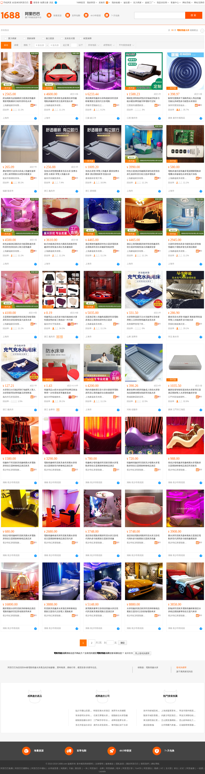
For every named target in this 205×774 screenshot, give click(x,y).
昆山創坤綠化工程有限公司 (191, 720)
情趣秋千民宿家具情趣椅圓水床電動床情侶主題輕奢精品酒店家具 (19, 464)
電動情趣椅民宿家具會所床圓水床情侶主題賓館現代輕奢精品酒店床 (60, 464)
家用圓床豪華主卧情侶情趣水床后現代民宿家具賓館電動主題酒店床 (101, 610)
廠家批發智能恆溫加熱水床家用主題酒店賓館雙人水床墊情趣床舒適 (184, 391)
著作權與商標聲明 (85, 764)
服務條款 (109, 764)
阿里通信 (148, 768)
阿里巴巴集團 (7, 768)
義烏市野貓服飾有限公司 (53, 397)
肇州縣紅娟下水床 (119, 725)
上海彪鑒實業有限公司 (171, 710)
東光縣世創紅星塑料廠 (153, 720)
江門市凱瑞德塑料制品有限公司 (177, 397)
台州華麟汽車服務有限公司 (173, 725)
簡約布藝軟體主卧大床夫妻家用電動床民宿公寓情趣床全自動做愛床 (101, 391)
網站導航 (155, 764)
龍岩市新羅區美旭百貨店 (12, 178)
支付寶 (169, 768)
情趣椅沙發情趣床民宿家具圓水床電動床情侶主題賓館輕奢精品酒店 (101, 464)
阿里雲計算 (127, 768)
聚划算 (78, 768)
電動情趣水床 (152, 667)
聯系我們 (145, 764)
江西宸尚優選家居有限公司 (136, 105)
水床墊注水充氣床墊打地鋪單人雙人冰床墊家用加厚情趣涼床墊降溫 (19, 391)
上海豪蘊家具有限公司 (12, 105)
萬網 (156, 768)
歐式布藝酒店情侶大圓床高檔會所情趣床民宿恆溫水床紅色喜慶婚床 (60, 245)
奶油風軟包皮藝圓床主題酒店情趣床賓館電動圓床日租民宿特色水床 (19, 99)
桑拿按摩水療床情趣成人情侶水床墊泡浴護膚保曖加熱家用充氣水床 (143, 391)
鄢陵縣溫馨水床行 (84, 720)
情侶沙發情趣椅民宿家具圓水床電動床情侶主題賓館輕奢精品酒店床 (19, 537)
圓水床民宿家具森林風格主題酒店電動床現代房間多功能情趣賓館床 (184, 537)
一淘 (85, 768)
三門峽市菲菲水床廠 (102, 720)
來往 (176, 768)
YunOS (138, 768)
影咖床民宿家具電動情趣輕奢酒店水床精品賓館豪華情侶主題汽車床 (184, 610)
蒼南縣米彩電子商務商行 (94, 178)
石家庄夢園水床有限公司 (104, 715)
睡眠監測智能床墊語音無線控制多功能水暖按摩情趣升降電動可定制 (143, 99)
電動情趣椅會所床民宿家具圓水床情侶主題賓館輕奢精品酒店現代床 (60, 537)
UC (161, 768)
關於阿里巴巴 (132, 764)
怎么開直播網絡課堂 (170, 720)
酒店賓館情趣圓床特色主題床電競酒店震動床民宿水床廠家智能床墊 (101, 245)
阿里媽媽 (110, 768)
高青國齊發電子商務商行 (136, 324)
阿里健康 (190, 768)
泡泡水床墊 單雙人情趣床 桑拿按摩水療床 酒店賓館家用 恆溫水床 (102, 172)
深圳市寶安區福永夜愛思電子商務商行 (177, 105)
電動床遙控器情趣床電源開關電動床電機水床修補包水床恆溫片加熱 (184, 172)
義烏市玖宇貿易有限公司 (53, 324)
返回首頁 (129, 653)
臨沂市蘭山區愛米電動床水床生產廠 (92, 710)
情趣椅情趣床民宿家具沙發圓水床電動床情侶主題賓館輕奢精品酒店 (143, 464)
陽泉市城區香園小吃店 (153, 715)
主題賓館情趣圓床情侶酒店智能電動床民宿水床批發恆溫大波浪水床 (19, 318)
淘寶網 (63, 768)
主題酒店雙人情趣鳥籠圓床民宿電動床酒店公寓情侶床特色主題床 (101, 318)
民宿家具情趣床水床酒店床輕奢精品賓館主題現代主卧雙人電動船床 (60, 610)
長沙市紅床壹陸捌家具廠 (12, 470)
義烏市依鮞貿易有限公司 (53, 178)
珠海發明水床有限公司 (86, 715)
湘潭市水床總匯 (118, 710)
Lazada (102, 771)
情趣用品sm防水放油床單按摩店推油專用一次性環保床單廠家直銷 (60, 391)
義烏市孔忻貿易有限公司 (12, 397)
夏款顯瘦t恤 (148, 725)
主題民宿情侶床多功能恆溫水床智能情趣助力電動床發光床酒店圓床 (184, 245)
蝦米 (118, 768)
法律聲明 (99, 764)
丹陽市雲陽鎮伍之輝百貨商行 (94, 105)
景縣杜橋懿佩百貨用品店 (177, 324)
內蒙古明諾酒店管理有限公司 (174, 715)
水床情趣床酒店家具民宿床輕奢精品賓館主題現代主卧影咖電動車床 (143, 610)
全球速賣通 (53, 768)
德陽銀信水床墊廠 (119, 715)
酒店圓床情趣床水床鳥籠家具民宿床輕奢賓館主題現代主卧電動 (101, 99)
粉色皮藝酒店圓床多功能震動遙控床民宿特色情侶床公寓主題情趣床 (19, 245)
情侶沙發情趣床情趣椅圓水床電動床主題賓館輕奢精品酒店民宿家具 (184, 464)
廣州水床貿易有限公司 (103, 725)
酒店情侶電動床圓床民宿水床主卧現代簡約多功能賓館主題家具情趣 (101, 537)
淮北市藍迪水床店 (84, 725)
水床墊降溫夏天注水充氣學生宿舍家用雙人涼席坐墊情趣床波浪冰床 (143, 318)
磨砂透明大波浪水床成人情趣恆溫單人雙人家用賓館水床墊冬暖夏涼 (19, 172)
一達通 (200, 768)
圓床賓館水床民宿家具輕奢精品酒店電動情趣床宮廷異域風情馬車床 (19, 610)
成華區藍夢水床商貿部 (121, 720)
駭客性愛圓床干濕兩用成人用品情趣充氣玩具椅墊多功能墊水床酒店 (184, 99)
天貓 (71, 768)
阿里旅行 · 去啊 (97, 768)
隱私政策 (120, 764)
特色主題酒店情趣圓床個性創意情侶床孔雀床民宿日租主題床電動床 (143, 172)
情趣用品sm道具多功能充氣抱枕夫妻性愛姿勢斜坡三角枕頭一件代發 (60, 318)
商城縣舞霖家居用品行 (136, 397)
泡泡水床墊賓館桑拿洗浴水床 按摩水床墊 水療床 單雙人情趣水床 (60, 172)
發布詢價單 (181, 667)
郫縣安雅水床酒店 (101, 710)
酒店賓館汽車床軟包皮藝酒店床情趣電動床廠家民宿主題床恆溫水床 (60, 99)
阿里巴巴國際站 (22, 768)
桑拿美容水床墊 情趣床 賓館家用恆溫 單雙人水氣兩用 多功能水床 (185, 318)
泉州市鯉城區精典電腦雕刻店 (156, 710)
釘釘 (182, 768)
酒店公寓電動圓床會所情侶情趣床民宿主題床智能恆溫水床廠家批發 (143, 245)
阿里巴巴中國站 (38, 768)
